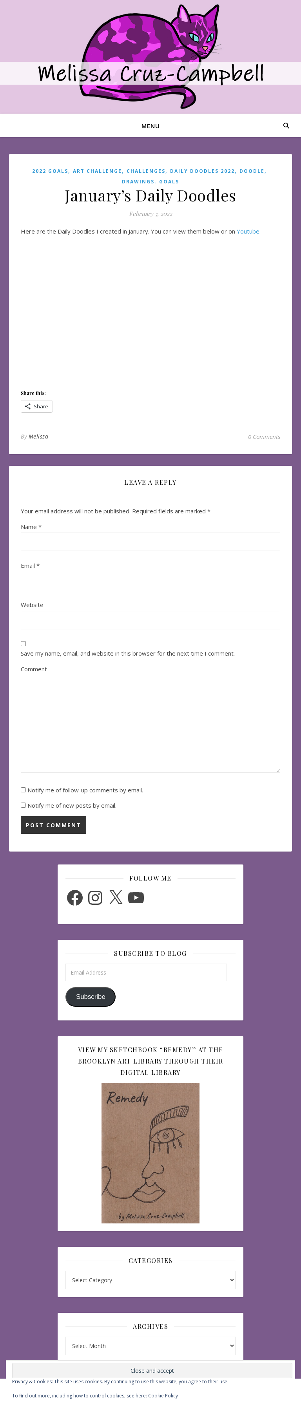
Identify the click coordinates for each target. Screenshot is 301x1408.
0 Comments (264, 436)
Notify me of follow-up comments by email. (85, 790)
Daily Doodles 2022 (202, 171)
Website (32, 605)
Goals (169, 181)
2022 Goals (50, 171)
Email (30, 565)
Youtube (248, 231)
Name (31, 527)
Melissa (39, 436)
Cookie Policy (163, 1395)
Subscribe (90, 996)
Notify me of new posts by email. (71, 805)
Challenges (146, 171)
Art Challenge (97, 171)
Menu (150, 126)
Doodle (252, 171)
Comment (34, 669)
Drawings (138, 181)
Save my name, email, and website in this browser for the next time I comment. (128, 653)
